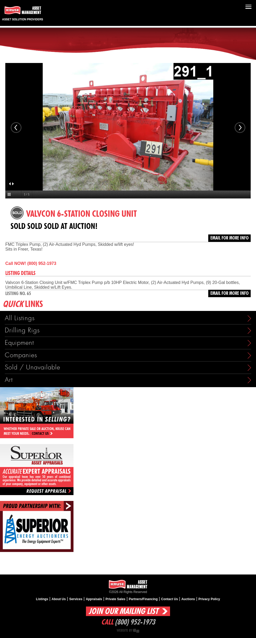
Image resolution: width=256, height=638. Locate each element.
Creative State (136, 631)
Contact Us (169, 599)
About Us (59, 599)
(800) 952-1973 (135, 622)
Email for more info (229, 238)
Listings (42, 599)
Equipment (19, 343)
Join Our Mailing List (123, 611)
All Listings (20, 318)
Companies (21, 355)
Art (9, 380)
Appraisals (94, 599)
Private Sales (115, 599)
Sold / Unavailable (32, 367)
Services (75, 599)
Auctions (188, 599)
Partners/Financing (143, 599)
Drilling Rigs (22, 330)
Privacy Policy (209, 599)
